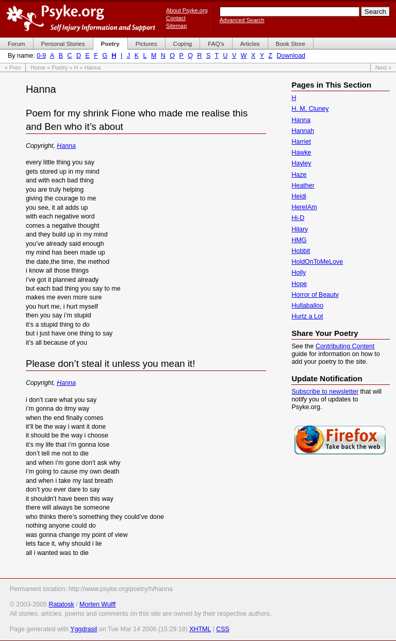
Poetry (60, 67)
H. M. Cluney (309, 108)
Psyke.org (80, 18)
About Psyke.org (187, 10)
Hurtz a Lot (307, 316)
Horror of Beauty (314, 294)
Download (291, 55)
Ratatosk (61, 604)
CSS (222, 629)
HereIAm (304, 207)
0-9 (41, 55)
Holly (298, 272)
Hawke (301, 152)
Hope (299, 284)
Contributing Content (345, 346)
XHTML (200, 629)
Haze (298, 174)
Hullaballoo (307, 305)
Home (37, 67)
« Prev (13, 67)
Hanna (66, 145)
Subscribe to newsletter (324, 391)
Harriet (300, 141)
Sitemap (176, 26)
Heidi (298, 196)
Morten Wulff (97, 604)
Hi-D (297, 218)
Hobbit (300, 251)
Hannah (302, 130)
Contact (176, 18)
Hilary (299, 229)
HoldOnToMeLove (317, 261)
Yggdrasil (83, 629)
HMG (298, 240)
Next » (383, 67)
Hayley (301, 163)
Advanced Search (242, 20)
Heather (302, 185)
